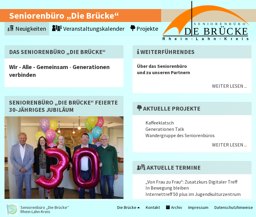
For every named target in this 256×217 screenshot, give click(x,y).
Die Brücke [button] (128, 207)
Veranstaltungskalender (88, 28)
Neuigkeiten (27, 28)
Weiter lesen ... (229, 86)
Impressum (198, 207)
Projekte (144, 28)
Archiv (174, 207)
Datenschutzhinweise (233, 207)
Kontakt (153, 207)
